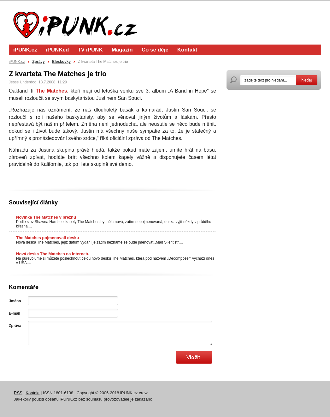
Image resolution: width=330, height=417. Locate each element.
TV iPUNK (90, 50)
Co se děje (155, 50)
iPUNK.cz (25, 50)
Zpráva (15, 325)
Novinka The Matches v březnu (46, 217)
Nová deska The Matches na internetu (53, 253)
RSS (18, 392)
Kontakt (187, 50)
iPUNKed (57, 50)
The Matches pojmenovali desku (47, 237)
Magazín (122, 50)
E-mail (14, 313)
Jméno (15, 301)
